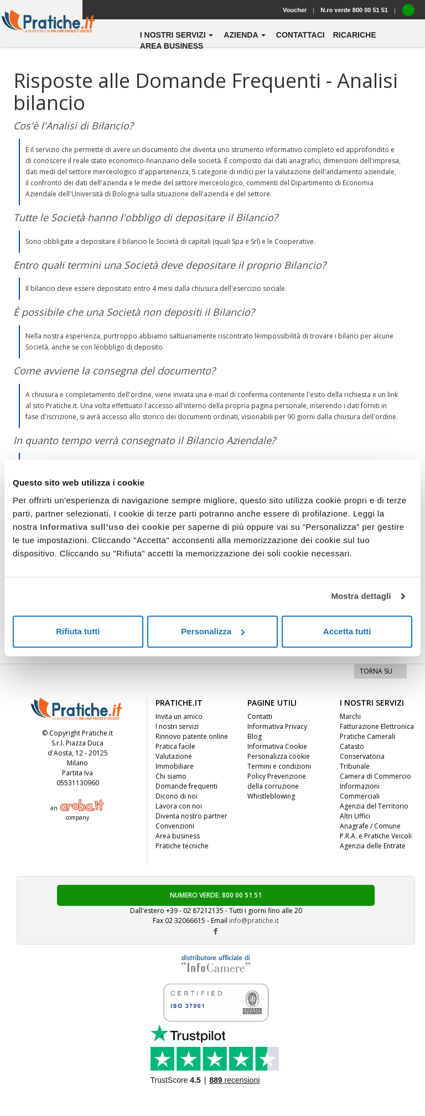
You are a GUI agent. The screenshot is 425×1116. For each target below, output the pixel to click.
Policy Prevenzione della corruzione (276, 781)
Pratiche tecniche (182, 846)
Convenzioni (175, 826)
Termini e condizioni (279, 766)
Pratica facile (175, 746)
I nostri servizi (177, 726)
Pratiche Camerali (367, 736)
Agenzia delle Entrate (373, 846)
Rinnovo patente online (192, 736)
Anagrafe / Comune (370, 826)
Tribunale (355, 766)
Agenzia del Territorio (374, 806)
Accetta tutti (347, 631)
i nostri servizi (178, 34)
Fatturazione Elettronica (377, 726)
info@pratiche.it (254, 920)
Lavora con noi (179, 806)
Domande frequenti (186, 786)
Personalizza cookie (278, 756)
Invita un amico (179, 716)
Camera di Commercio (375, 776)
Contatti (259, 716)
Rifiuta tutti (78, 631)
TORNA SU (376, 671)
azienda (245, 34)
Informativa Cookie (277, 746)
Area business (172, 45)
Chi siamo (171, 776)
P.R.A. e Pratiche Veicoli (376, 836)
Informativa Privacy (277, 726)
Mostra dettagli (361, 596)
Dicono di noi (177, 796)
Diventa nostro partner (191, 816)
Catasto (352, 746)
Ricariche (354, 34)
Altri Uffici (355, 816)
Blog (254, 736)
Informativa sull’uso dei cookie (105, 526)
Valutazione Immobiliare (175, 761)
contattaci (300, 34)
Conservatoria (362, 756)
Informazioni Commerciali (360, 791)
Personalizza (213, 631)
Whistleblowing (271, 796)
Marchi (350, 716)
